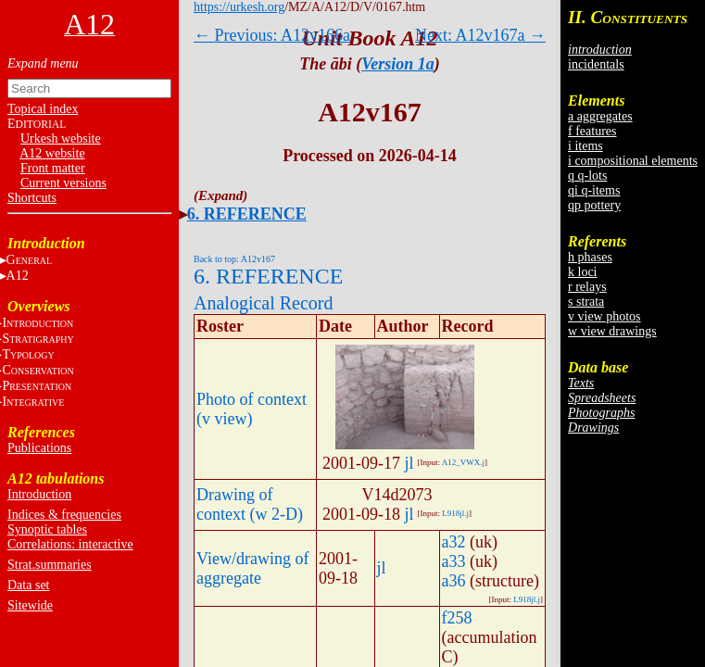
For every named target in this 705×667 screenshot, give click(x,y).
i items (585, 146)
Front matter (52, 168)
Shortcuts (32, 198)
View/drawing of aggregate (252, 568)
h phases (590, 257)
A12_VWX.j (463, 462)
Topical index (42, 109)
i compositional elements (633, 161)
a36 (454, 581)
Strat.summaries (49, 565)
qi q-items (594, 190)
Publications (39, 448)
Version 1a (397, 64)
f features (592, 131)
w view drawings (612, 331)
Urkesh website (60, 138)
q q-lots (587, 175)
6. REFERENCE (247, 214)
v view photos (604, 316)
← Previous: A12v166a (272, 35)
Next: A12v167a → (480, 35)
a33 (454, 561)
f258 (457, 618)
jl (408, 463)
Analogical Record (264, 303)
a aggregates (600, 116)
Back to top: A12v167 (234, 259)
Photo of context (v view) (251, 409)
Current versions (63, 183)
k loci (583, 272)
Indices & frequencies (64, 515)
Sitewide (30, 605)
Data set (28, 585)
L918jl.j (455, 513)
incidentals (596, 64)
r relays (587, 287)
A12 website (51, 153)
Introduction (39, 494)
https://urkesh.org (239, 7)
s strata (586, 301)
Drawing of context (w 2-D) (249, 504)
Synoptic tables (47, 529)
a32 (454, 542)
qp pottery (594, 205)
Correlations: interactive (70, 544)
